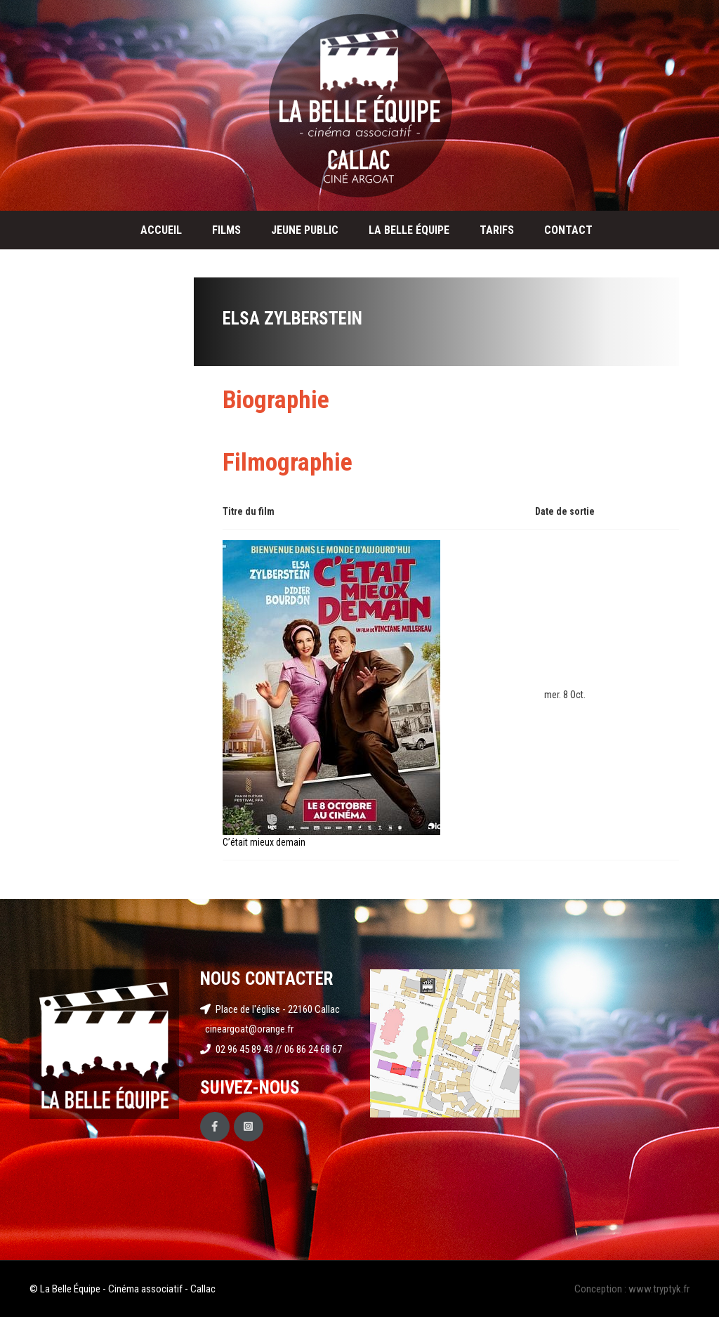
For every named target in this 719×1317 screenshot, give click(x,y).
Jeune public (304, 230)
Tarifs (497, 230)
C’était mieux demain (264, 842)
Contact (568, 230)
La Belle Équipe (409, 230)
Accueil (161, 230)
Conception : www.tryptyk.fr (632, 1289)
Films (226, 230)
